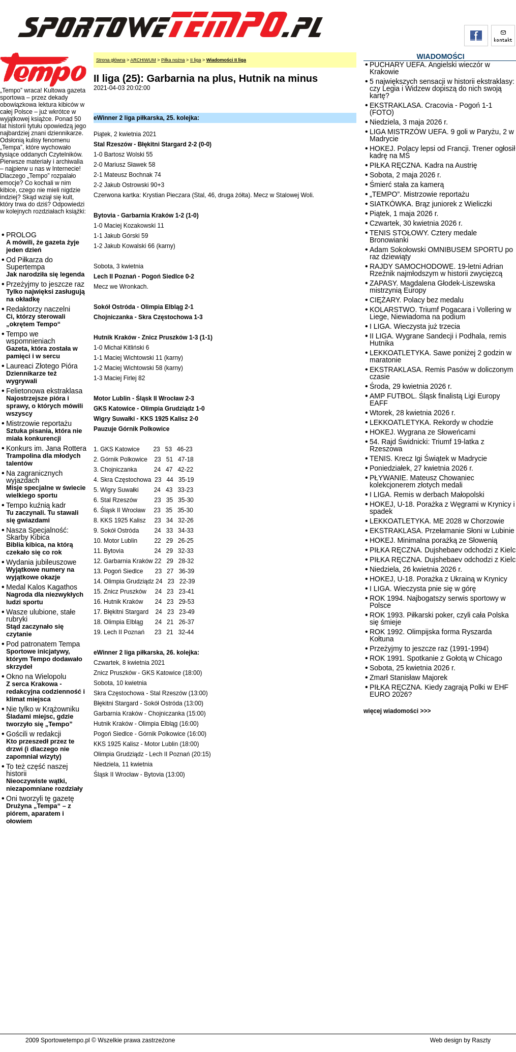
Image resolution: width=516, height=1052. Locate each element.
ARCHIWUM (143, 60)
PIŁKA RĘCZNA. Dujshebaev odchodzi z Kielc (442, 550)
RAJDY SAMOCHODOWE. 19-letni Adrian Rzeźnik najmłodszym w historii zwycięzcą (436, 269)
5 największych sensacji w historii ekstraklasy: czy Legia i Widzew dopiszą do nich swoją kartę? (442, 88)
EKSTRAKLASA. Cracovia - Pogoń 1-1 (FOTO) (431, 108)
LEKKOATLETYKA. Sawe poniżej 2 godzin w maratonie (440, 356)
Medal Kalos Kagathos (44, 594)
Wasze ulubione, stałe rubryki (40, 623)
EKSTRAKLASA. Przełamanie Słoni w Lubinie (442, 531)
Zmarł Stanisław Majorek (408, 677)
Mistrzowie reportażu (44, 430)
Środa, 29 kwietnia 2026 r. (411, 386)
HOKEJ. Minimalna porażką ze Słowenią (433, 540)
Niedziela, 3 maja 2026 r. (409, 122)
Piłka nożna (173, 60)
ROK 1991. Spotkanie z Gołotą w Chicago (436, 658)
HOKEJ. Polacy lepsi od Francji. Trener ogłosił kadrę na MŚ (442, 152)
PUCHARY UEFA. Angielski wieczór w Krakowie (430, 68)
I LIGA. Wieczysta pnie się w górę (423, 588)
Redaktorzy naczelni (38, 316)
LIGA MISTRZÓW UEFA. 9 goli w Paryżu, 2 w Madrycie (442, 135)
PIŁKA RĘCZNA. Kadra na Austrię (423, 165)
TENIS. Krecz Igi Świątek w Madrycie (428, 458)
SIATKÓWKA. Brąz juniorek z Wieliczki (431, 204)
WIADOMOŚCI (440, 56)
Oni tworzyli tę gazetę (40, 809)
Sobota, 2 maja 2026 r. (405, 175)
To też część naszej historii (44, 777)
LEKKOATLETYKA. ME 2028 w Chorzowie (437, 521)
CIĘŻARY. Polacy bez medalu (417, 300)
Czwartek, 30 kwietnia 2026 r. (416, 223)
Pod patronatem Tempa (44, 655)
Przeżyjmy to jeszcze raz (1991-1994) (429, 648)
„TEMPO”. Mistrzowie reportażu (419, 194)
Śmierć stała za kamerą (407, 184)
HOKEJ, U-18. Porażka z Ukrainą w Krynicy (438, 579)
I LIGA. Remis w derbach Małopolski (427, 494)
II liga (195, 60)
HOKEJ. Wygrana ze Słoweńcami (422, 432)
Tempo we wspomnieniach (42, 345)
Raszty (481, 1040)
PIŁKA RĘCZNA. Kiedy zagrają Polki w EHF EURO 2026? (439, 690)
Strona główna (111, 60)
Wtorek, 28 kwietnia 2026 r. (413, 413)
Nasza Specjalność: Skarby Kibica (39, 541)
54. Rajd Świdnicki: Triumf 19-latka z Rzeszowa (427, 445)
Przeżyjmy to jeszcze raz (45, 291)
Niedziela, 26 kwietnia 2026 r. (416, 569)
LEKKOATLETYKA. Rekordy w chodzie (431, 422)
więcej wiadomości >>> (397, 711)
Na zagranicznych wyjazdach (46, 484)
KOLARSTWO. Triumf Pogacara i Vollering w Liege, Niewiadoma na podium (440, 313)
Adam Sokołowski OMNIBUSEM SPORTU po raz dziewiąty (441, 253)
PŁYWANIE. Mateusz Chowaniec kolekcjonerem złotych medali (422, 481)
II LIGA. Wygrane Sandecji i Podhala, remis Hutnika (438, 339)
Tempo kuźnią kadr (42, 512)
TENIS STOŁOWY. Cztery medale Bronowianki (423, 236)
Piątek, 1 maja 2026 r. (404, 213)
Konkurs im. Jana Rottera (46, 455)
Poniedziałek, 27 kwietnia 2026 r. (421, 468)
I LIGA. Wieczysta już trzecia (415, 326)
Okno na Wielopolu (45, 687)
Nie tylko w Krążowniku (42, 716)
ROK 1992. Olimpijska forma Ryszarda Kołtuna (431, 635)
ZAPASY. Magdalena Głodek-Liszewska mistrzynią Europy (432, 286)
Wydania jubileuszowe (41, 569)
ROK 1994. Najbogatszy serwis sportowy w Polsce (438, 601)
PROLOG (42, 242)
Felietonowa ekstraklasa (44, 402)
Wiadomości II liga (226, 60)
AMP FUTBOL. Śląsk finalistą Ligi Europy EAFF (435, 399)
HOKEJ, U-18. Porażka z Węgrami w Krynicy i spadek (442, 507)
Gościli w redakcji (40, 745)
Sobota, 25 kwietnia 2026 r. (413, 668)
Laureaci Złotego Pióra (42, 373)
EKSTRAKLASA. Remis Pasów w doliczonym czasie (441, 373)
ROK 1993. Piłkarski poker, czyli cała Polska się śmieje (439, 618)
